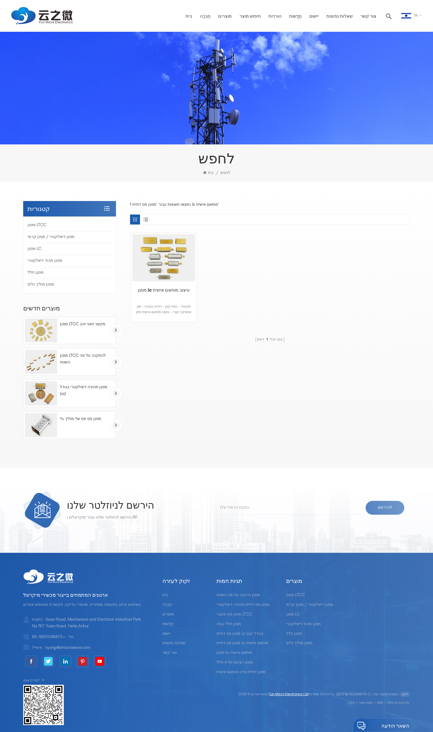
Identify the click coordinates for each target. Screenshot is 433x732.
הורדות (274, 16)
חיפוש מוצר (250, 16)
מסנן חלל (36, 273)
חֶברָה (205, 16)
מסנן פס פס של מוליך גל (80, 419)
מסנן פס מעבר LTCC (234, 614)
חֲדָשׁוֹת (295, 16)
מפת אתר (366, 703)
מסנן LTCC (37, 225)
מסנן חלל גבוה (228, 624)
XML (380, 703)
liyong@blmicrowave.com (67, 648)
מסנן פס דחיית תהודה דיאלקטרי (243, 605)
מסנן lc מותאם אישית (234, 653)
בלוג (351, 703)
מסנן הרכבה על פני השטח (238, 595)
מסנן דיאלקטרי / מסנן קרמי (51, 237)
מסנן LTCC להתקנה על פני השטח (83, 359)
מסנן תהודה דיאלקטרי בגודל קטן (83, 390)
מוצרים (225, 16)
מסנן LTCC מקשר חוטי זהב (82, 324)
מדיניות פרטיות (398, 703)
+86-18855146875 (48, 637)
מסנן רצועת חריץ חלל (234, 662)
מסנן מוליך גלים (41, 284)
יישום (314, 16)
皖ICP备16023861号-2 (353, 694)
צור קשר (368, 16)
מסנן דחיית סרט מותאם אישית (241, 672)
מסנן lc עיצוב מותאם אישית (164, 290)
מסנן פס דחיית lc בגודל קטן (239, 634)
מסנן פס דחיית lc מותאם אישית (242, 643)
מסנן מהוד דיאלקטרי (45, 261)
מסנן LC (34, 249)
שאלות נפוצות (339, 16)
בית (189, 16)
